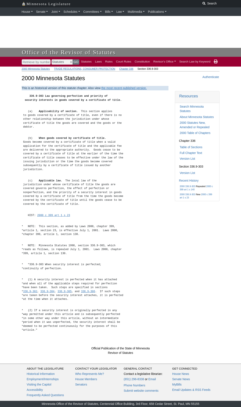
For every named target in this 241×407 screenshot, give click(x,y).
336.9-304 (47, 291)
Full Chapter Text (191, 153)
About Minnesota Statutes (197, 117)
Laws (98, 61)
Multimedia (135, 11)
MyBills (177, 384)
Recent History (189, 180)
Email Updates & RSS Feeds (191, 389)
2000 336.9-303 (187, 186)
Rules (109, 61)
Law (119, 11)
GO (75, 62)
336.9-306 (88, 291)
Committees (91, 11)
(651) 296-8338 (134, 379)
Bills (108, 11)
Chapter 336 (126, 68)
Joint (54, 11)
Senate (41, 11)
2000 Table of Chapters (195, 133)
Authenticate (210, 77)
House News (180, 374)
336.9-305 (65, 291)
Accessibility (35, 389)
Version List (187, 158)
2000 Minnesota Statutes (36, 68)
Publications (156, 11)
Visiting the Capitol (39, 384)
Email (152, 379)
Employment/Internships (43, 379)
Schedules (70, 11)
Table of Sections (191, 147)
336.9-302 (30, 291)
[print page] (215, 61)
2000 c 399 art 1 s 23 (53, 215)
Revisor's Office (163, 61)
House (26, 11)
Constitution (142, 61)
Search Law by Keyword (195, 61)
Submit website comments (141, 390)
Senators (81, 384)
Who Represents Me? (89, 374)
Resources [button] (188, 96)
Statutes (86, 61)
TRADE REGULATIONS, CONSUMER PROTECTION (84, 68)
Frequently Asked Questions (45, 395)
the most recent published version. (124, 88)
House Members (86, 379)
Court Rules (123, 61)
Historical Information (41, 374)
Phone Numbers (134, 385)
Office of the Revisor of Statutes (69, 52)
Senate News (181, 379)
